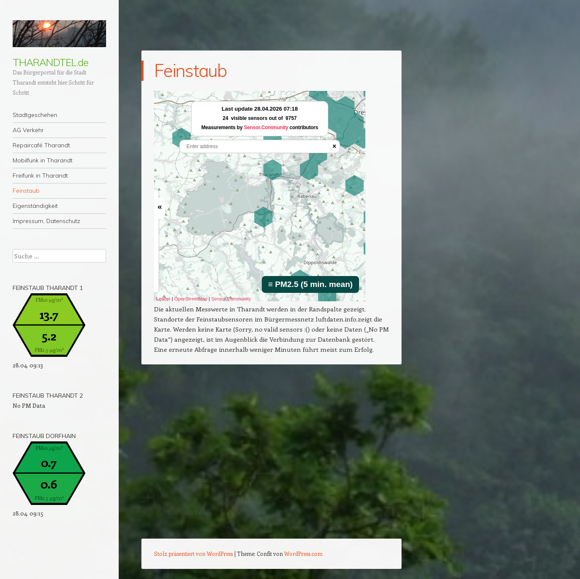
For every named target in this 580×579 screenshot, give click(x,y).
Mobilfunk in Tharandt (42, 160)
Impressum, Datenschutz (46, 221)
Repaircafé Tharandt (41, 145)
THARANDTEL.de (50, 62)
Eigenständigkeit (35, 206)
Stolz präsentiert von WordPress (193, 553)
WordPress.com (303, 553)
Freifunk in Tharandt (40, 175)
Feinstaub (26, 190)
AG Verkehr (28, 130)
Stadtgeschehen (35, 115)
